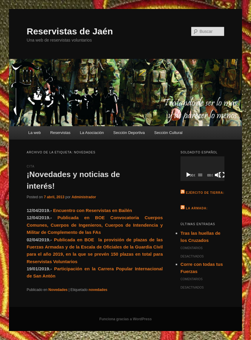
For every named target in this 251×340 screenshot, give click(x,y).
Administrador (83, 197)
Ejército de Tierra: (205, 192)
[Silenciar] (218, 175)
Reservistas (60, 132)
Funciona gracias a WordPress (125, 319)
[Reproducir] (188, 175)
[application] (202, 168)
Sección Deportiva (129, 132)
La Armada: (197, 208)
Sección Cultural (168, 132)
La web (34, 132)
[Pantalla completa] (222, 175)
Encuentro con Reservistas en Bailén (92, 210)
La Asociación (92, 132)
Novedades (58, 290)
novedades (98, 290)
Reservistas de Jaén (70, 31)
